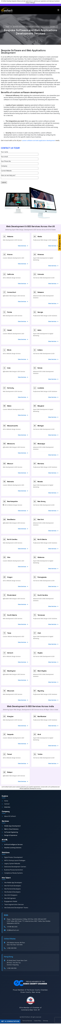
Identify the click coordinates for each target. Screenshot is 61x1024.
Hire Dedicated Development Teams (15, 908)
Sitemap (45, 1021)
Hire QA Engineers (9, 899)
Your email (30, 158)
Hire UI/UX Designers (9, 895)
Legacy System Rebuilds (11, 864)
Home (5, 801)
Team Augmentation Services (13, 905)
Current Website (30, 172)
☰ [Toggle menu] (58, 10)
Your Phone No (30, 162)
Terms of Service (27, 1021)
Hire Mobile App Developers (12, 883)
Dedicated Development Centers (14, 867)
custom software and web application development (38, 140)
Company (30, 167)
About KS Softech (9, 816)
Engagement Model (10, 902)
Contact (6, 804)
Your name (30, 153)
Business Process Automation (12, 870)
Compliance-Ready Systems (12, 873)
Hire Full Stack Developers (11, 886)
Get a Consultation (10, 1021)
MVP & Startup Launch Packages (14, 861)
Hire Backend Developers (11, 892)
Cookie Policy (37, 1021)
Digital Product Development (12, 857)
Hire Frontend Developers (11, 889)
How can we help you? (30, 176)
